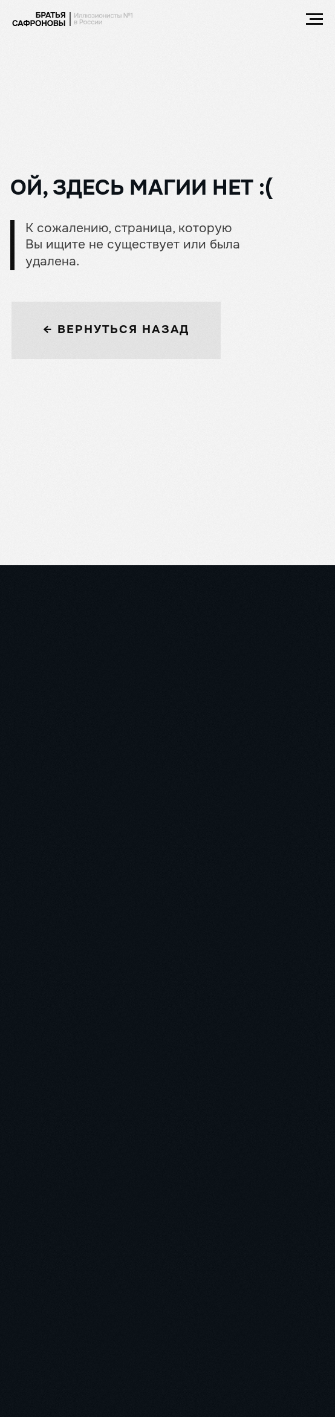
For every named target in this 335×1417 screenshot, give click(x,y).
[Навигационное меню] (314, 19)
